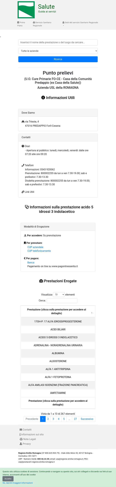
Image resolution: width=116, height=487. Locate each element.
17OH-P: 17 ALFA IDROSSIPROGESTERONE (58, 321)
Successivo (87, 418)
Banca (30, 262)
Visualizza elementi (58, 294)
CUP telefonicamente (39, 250)
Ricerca (58, 59)
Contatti (26, 429)
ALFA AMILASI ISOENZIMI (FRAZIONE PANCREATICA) (58, 385)
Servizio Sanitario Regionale (42, 24)
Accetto (8, 479)
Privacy (25, 443)
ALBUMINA (58, 353)
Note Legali (28, 439)
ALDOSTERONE (58, 361)
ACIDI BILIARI (58, 329)
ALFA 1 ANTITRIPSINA (58, 369)
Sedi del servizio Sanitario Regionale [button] (80, 22)
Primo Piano (21, 24)
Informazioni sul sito (32, 434)
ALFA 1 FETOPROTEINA (58, 377)
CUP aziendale (35, 247)
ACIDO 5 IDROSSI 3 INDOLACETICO (58, 337)
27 (75, 418)
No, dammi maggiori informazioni (18, 483)
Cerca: (58, 300)
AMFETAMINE (58, 392)
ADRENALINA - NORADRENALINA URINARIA (58, 345)
